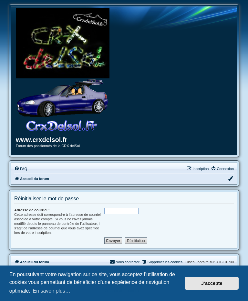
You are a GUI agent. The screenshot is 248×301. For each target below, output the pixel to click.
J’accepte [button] (211, 283)
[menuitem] (20, 169)
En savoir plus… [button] (51, 291)
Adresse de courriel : (31, 210)
